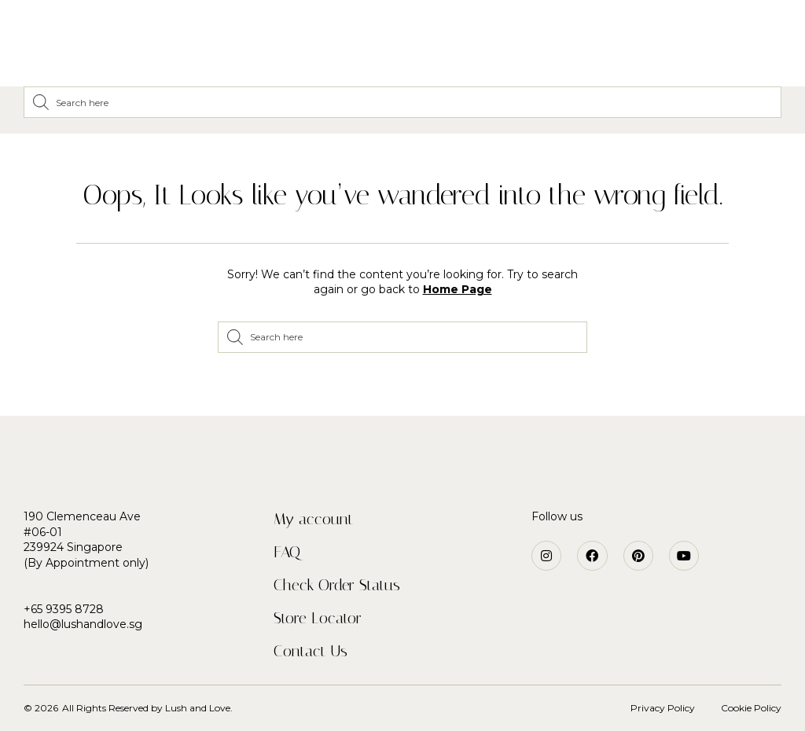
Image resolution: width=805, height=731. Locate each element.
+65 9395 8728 (64, 609)
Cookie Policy (751, 708)
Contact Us (310, 650)
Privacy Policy (662, 708)
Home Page (457, 289)
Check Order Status (337, 584)
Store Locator (318, 617)
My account (313, 518)
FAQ (287, 551)
